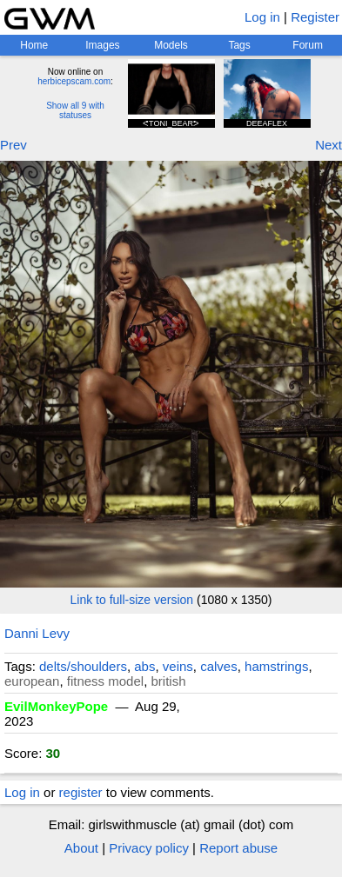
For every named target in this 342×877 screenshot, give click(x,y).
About (81, 847)
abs (144, 666)
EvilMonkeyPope (56, 706)
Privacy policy (149, 847)
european (31, 681)
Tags (239, 45)
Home (34, 45)
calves (219, 666)
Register (315, 17)
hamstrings (276, 666)
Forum (307, 45)
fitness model (105, 681)
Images (102, 45)
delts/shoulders (83, 666)
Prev (13, 144)
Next (328, 144)
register (81, 792)
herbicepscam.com (74, 81)
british (168, 681)
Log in (262, 17)
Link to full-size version (132, 600)
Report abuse (238, 847)
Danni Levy (37, 633)
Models (171, 45)
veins (178, 666)
